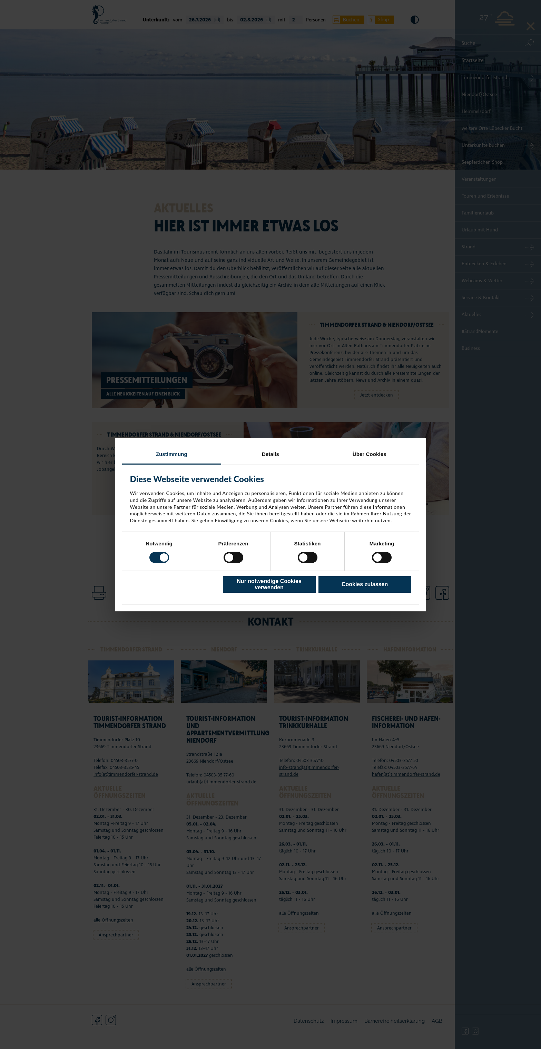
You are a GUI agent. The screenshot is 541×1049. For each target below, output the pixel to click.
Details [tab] (270, 454)
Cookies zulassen (365, 584)
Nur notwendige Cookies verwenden (269, 584)
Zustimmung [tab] (171, 454)
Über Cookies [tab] (369, 454)
